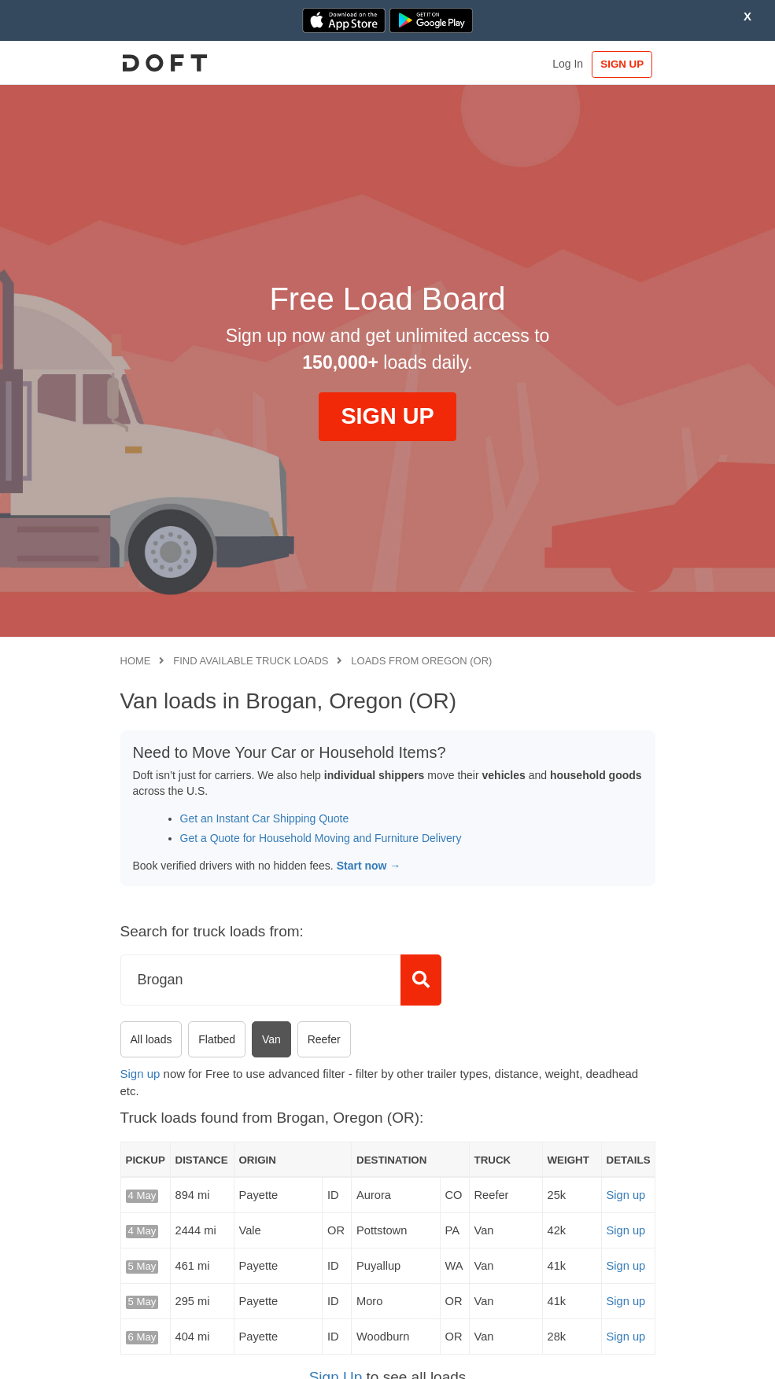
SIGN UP (622, 64)
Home (135, 661)
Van (271, 1039)
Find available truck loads (250, 661)
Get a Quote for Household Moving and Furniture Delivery (321, 838)
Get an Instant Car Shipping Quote (264, 818)
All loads (151, 1039)
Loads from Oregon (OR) (421, 661)
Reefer (324, 1039)
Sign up (140, 1073)
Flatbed (216, 1039)
